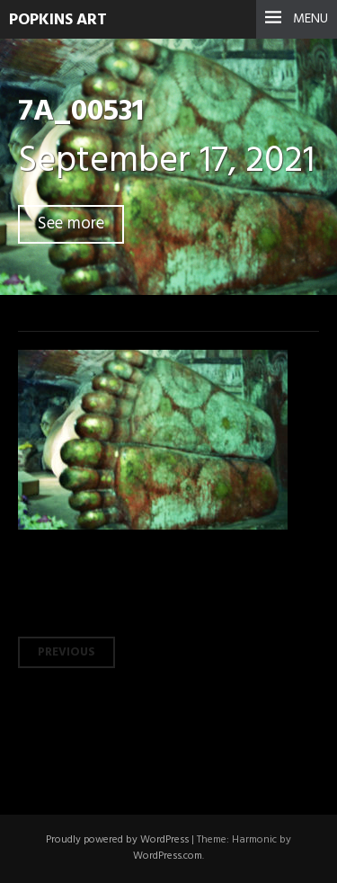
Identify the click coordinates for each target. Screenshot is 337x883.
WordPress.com (167, 856)
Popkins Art (58, 20)
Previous (66, 652)
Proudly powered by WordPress (117, 840)
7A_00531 (81, 112)
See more (71, 224)
